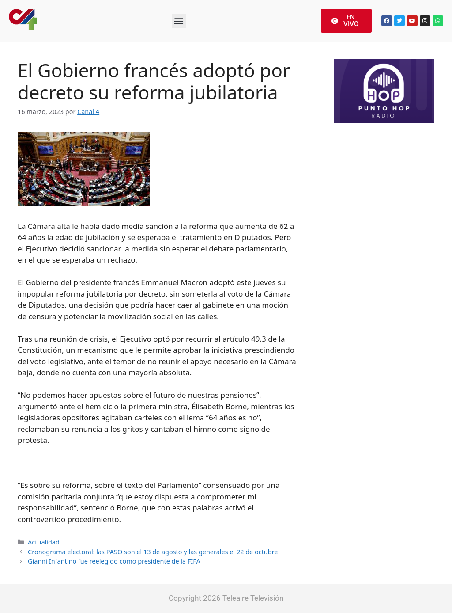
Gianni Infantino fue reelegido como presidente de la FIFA (114, 561)
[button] (179, 21)
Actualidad (44, 542)
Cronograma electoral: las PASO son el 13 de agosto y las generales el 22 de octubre (153, 552)
